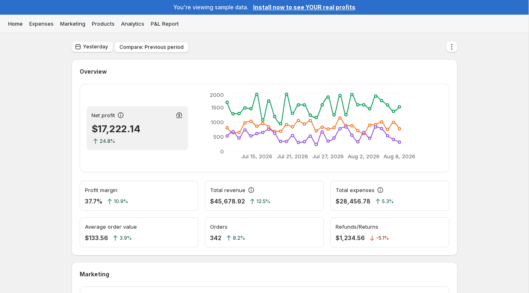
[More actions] (451, 46)
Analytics (132, 23)
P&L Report (165, 23)
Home (15, 23)
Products (103, 23)
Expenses (41, 23)
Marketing (72, 23)
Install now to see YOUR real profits (304, 7)
